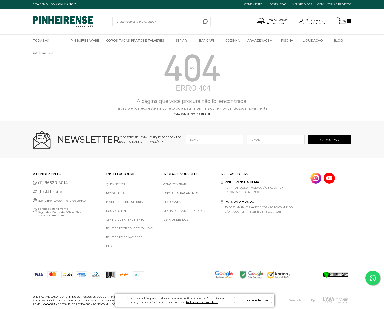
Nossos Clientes (118, 211)
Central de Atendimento (125, 219)
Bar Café (207, 40)
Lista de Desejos (175, 219)
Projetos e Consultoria (124, 202)
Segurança (172, 202)
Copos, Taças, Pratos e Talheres (135, 40)
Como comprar (174, 184)
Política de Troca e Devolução (129, 228)
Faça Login (313, 23)
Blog (338, 40)
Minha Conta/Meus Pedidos (184, 211)
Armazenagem (259, 40)
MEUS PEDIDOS (302, 4)
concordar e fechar (253, 300)
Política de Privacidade (202, 302)
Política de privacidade (124, 237)
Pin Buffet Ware (85, 40)
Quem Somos (115, 184)
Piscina (287, 40)
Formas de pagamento (180, 193)
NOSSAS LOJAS (277, 4)
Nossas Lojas (116, 193)
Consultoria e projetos (334, 4)
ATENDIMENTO (252, 4)
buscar (205, 21)
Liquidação (313, 40)
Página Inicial (200, 113)
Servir (181, 40)
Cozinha (232, 40)
